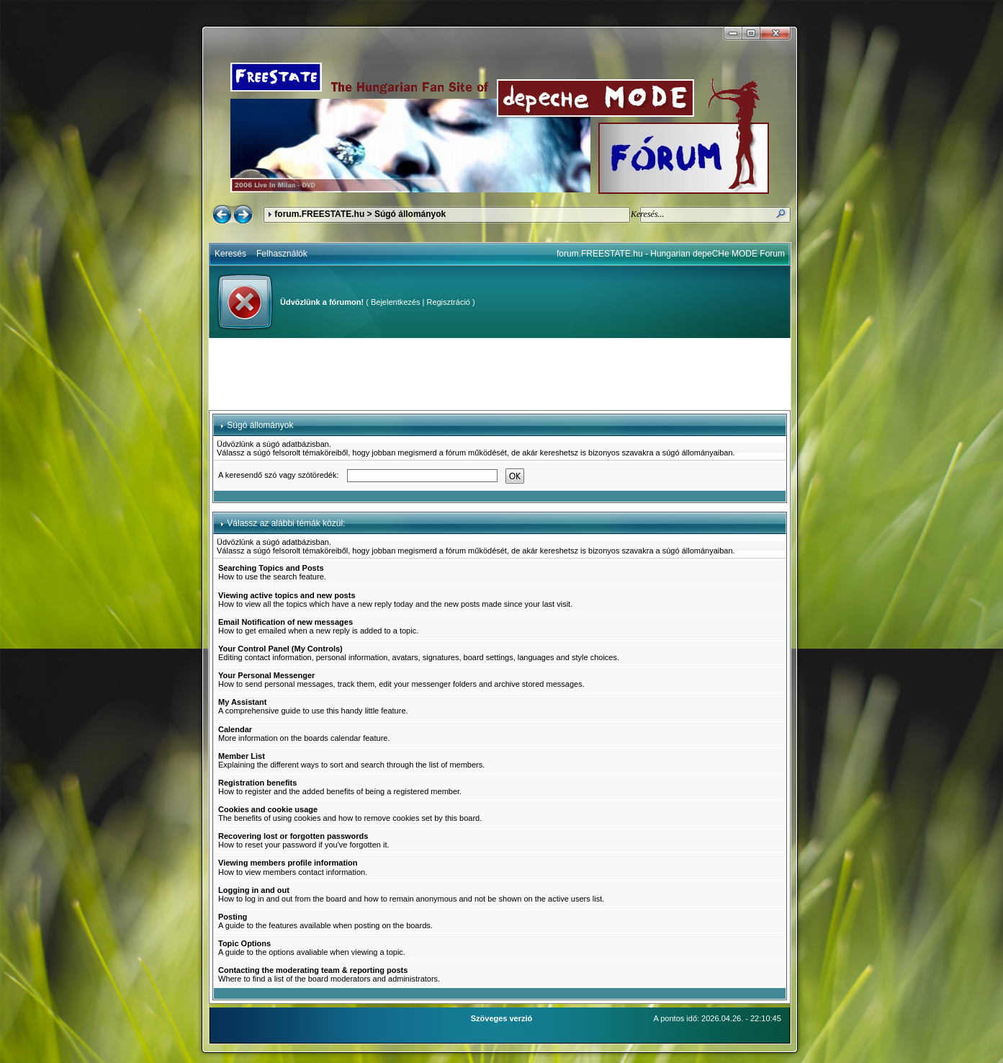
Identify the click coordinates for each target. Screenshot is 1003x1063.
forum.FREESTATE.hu (319, 214)
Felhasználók (281, 254)
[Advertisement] (500, 374)
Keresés (230, 254)
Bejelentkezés (395, 302)
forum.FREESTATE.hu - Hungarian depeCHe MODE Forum (671, 254)
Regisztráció (448, 302)
